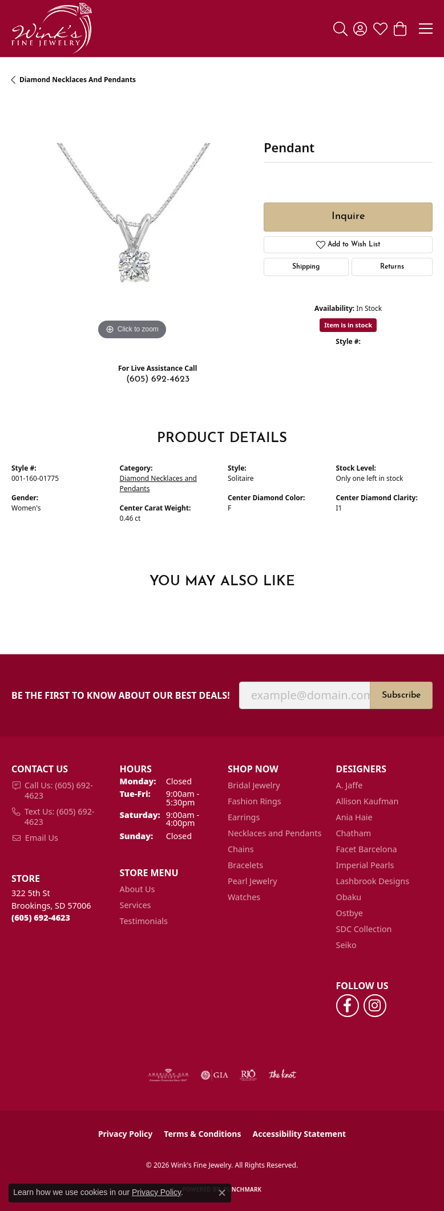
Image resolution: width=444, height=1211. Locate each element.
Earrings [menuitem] (244, 817)
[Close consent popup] (222, 1192)
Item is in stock (348, 325)
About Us (137, 889)
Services (135, 905)
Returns (392, 267)
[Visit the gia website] (214, 1075)
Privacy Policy (125, 1133)
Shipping (306, 267)
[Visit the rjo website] (248, 1075)
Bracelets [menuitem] (245, 865)
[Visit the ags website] (168, 1075)
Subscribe (401, 695)
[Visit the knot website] (282, 1075)
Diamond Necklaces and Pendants (77, 79)
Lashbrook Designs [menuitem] (373, 881)
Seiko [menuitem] (346, 944)
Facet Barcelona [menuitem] (366, 849)
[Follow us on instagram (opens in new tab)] (375, 1005)
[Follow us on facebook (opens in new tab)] (347, 1005)
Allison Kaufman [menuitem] (367, 801)
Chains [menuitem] (241, 849)
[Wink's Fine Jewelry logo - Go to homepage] (52, 28)
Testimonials (144, 921)
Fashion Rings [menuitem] (254, 801)
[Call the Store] (40, 917)
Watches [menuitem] (244, 897)
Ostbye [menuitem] (349, 913)
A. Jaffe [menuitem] (349, 785)
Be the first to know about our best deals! (120, 695)
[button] (340, 28)
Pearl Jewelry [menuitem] (252, 881)
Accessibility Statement (299, 1133)
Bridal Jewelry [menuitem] (254, 785)
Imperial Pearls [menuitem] (365, 865)
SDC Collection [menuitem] (364, 929)
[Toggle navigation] (425, 28)
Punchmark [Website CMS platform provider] (243, 1189)
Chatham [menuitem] (354, 833)
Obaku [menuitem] (349, 897)
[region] (131, 222)
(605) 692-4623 (157, 379)
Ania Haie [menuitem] (354, 817)
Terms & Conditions (202, 1133)
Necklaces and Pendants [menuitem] (274, 833)
